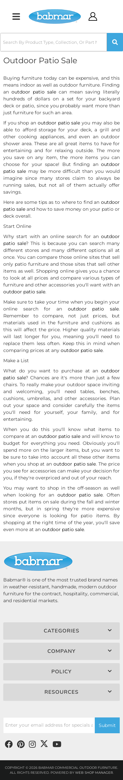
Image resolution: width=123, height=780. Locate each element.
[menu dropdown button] (16, 16)
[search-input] (53, 42)
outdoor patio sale (33, 92)
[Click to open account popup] (93, 16)
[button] (61, 42)
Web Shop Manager (94, 772)
